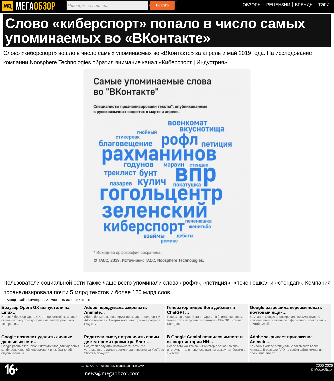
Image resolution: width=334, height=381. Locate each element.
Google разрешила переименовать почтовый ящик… (286, 310)
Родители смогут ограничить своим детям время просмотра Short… (121, 339)
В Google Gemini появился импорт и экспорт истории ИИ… (205, 339)
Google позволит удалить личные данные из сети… (36, 339)
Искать (162, 5)
